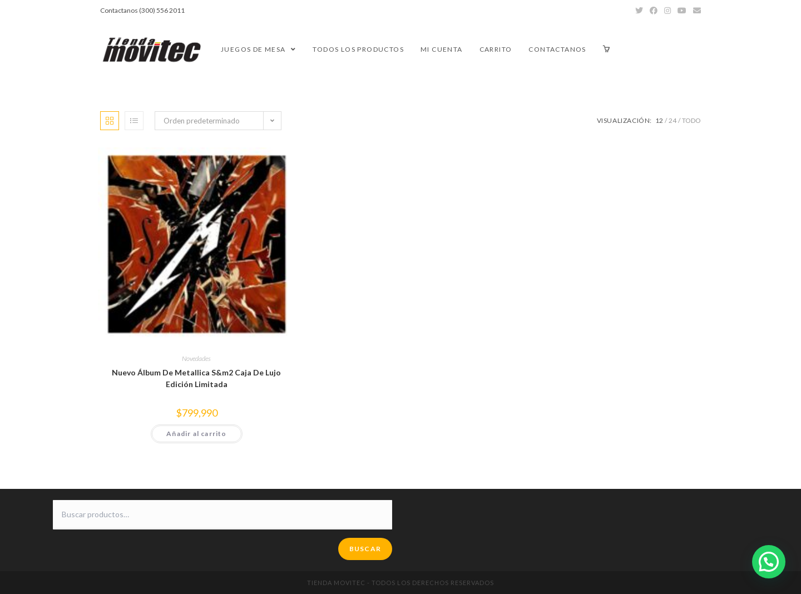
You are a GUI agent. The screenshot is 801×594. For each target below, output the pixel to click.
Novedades (196, 358)
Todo (691, 120)
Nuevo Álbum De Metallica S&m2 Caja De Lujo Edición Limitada (196, 378)
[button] (768, 561)
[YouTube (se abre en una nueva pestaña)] (682, 10)
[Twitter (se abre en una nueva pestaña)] (639, 10)
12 (659, 120)
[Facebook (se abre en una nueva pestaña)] (653, 10)
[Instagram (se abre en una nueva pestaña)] (667, 10)
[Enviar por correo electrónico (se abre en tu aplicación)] (695, 10)
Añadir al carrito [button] (196, 433)
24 (672, 120)
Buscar (365, 548)
